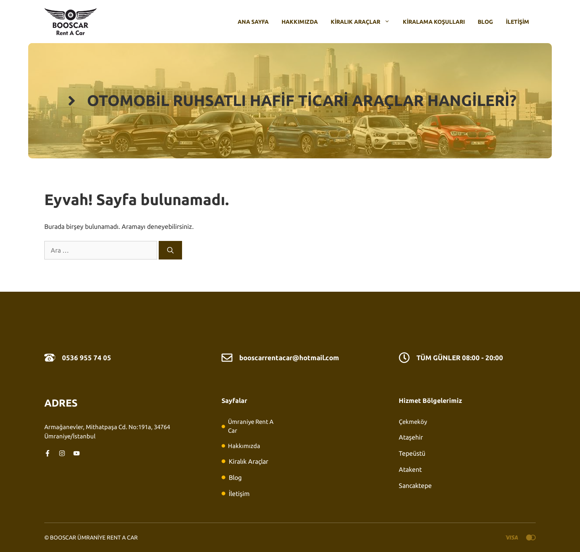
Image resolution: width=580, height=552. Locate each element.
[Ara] (170, 250)
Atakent (410, 469)
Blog (485, 22)
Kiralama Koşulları (434, 22)
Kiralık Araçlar (363, 22)
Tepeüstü (412, 453)
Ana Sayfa (253, 22)
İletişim (517, 22)
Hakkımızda (300, 22)
